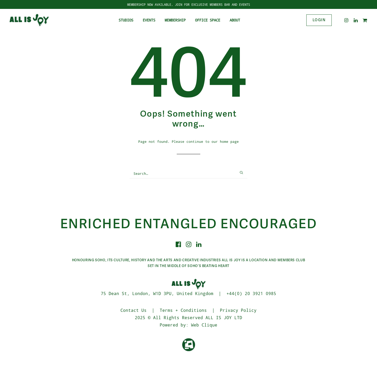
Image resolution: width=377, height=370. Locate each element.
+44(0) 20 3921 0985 (251, 293)
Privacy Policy (238, 310)
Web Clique (204, 325)
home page (229, 141)
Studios (126, 20)
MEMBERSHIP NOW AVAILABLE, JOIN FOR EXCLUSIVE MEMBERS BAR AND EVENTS (188, 4)
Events (149, 20)
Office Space (207, 20)
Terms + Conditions (183, 310)
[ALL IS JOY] (29, 20)
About (235, 20)
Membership (175, 20)
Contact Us (133, 310)
